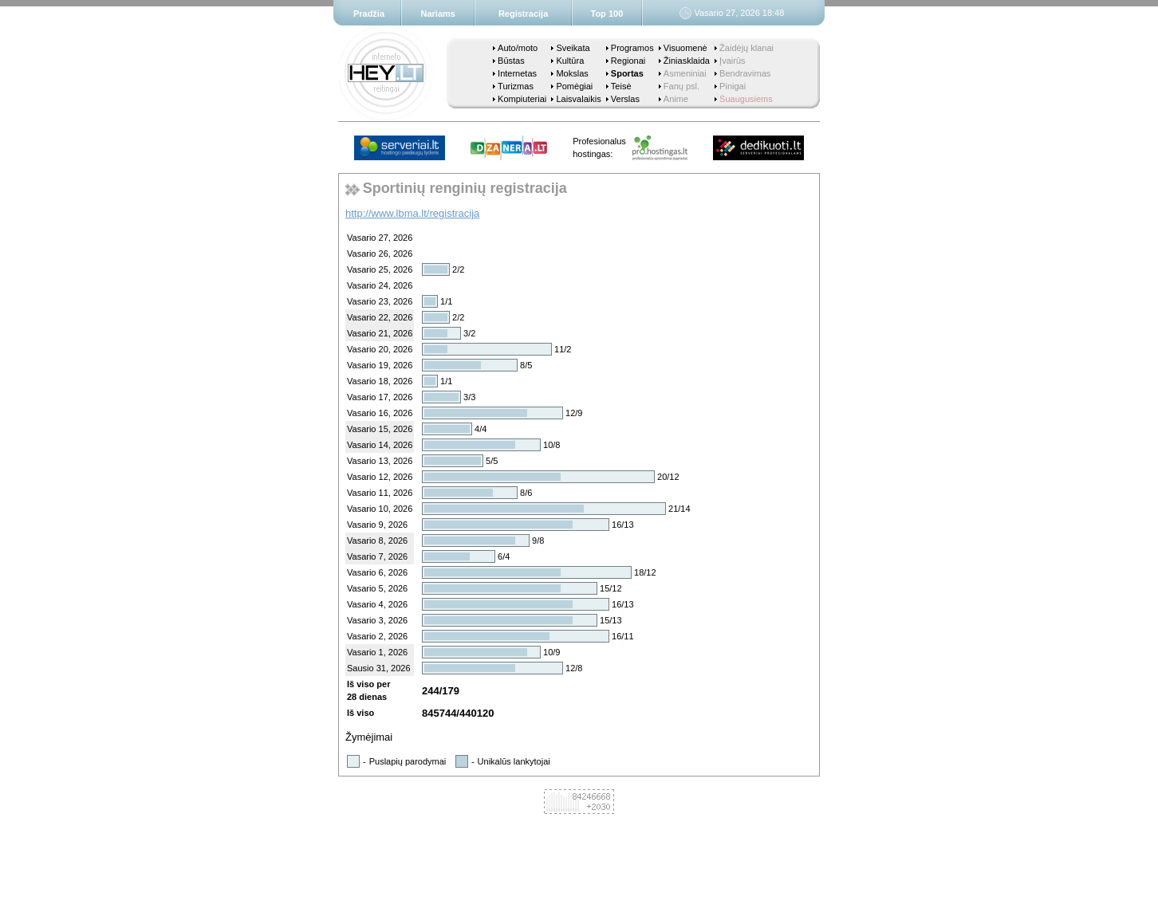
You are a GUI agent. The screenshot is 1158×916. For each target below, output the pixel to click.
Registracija (523, 13)
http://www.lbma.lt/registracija (412, 213)
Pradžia (368, 13)
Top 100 (607, 13)
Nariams (438, 13)
